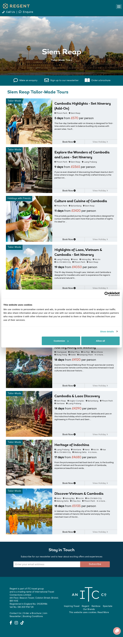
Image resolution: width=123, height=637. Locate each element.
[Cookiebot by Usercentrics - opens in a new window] (107, 294)
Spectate (107, 606)
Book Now (69, 142)
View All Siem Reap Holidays (61, 71)
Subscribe (95, 564)
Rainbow (96, 606)
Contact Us (15, 613)
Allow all (100, 341)
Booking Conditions (33, 616)
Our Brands (89, 609)
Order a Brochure (32, 613)
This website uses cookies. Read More (89, 612)
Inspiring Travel (71, 606)
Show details (107, 331)
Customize (61, 341)
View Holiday (100, 142)
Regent (85, 606)
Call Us (9, 12)
